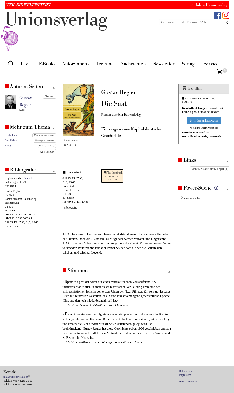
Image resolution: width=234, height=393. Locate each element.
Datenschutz (185, 371)
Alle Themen (47, 151)
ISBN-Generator (188, 381)
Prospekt (49, 96)
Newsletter (164, 64)
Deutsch (27, 178)
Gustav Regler (192, 198)
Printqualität (71, 145)
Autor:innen (75, 64)
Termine (105, 64)
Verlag (189, 64)
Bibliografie (70, 207)
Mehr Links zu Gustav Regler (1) (209, 169)
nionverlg (56, 30)
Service (212, 64)
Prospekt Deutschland (44, 135)
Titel (26, 64)
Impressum (185, 375)
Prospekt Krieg (46, 146)
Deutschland (11, 135)
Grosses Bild (71, 140)
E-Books (47, 64)
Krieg (8, 145)
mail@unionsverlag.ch (15, 376)
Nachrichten (133, 64)
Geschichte (11, 140)
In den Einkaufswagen (203, 120)
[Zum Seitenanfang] (170, 272)
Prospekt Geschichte (44, 140)
